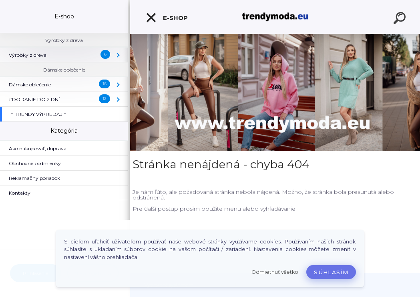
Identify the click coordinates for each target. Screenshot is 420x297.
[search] (401, 19)
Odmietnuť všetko (274, 272)
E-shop (166, 17)
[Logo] (275, 17)
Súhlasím (331, 272)
